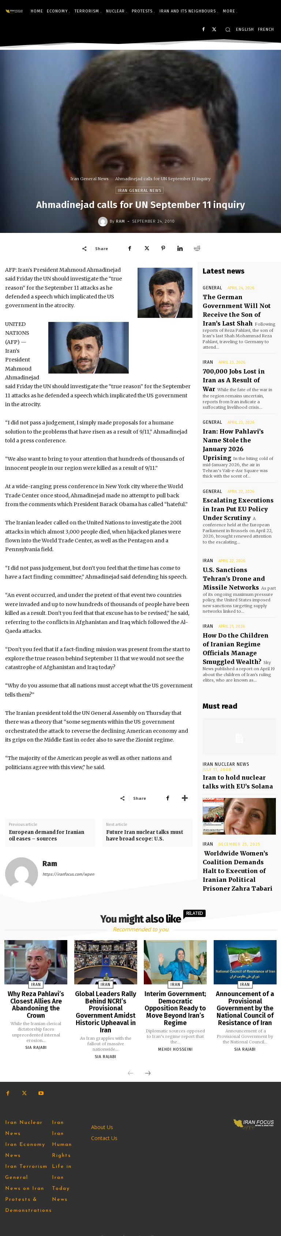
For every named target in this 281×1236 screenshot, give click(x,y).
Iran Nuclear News (224, 704)
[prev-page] (130, 1063)
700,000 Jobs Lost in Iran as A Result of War (238, 357)
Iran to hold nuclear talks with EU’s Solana (235, 718)
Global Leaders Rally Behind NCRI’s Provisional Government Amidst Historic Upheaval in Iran (105, 1005)
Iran (207, 347)
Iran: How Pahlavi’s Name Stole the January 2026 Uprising (235, 413)
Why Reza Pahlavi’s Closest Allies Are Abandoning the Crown (36, 996)
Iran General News (90, 178)
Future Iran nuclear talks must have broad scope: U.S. (144, 835)
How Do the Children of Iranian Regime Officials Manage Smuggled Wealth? (233, 592)
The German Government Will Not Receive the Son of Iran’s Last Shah (236, 302)
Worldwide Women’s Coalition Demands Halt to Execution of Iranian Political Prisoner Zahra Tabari (239, 796)
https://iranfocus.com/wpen (68, 874)
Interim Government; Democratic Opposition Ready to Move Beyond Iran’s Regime (175, 999)
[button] (228, 29)
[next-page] (147, 1063)
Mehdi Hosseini (175, 1034)
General (211, 288)
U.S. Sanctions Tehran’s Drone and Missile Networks (233, 529)
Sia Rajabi (36, 1034)
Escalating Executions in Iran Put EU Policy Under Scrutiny (234, 466)
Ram (120, 221)
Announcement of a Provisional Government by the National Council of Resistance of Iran (245, 1002)
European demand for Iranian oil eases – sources (46, 835)
